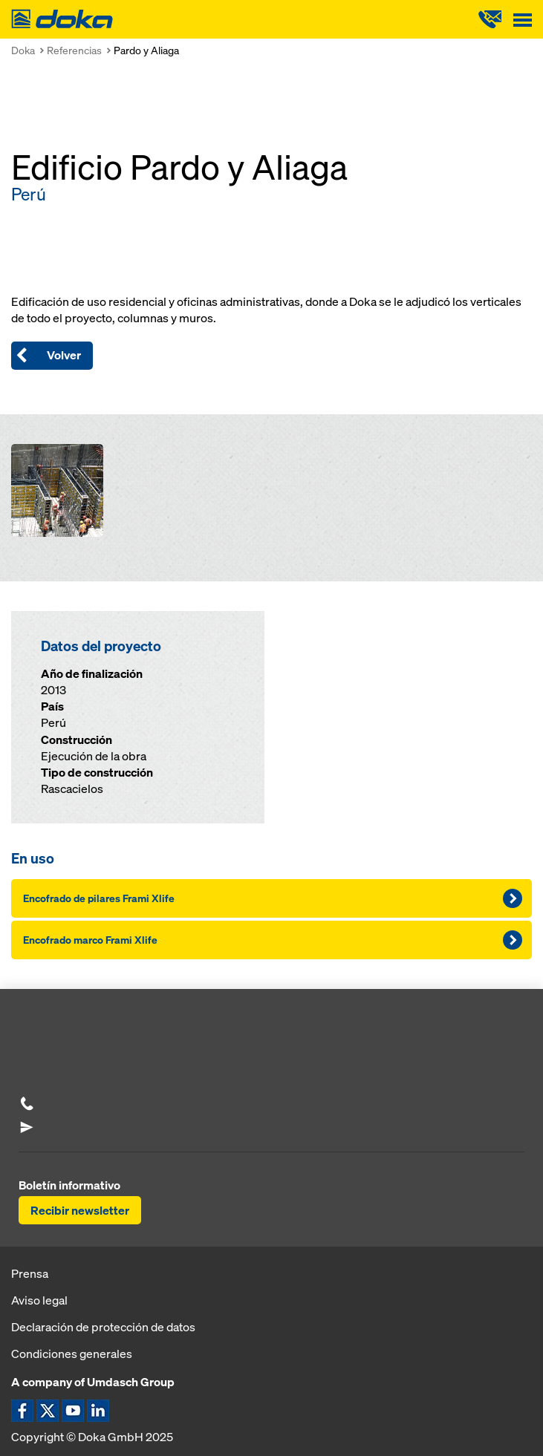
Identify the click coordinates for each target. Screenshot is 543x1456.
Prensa (29, 1273)
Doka (23, 50)
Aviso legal (39, 1300)
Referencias (74, 50)
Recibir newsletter (79, 1210)
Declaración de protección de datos (103, 1327)
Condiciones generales (71, 1353)
